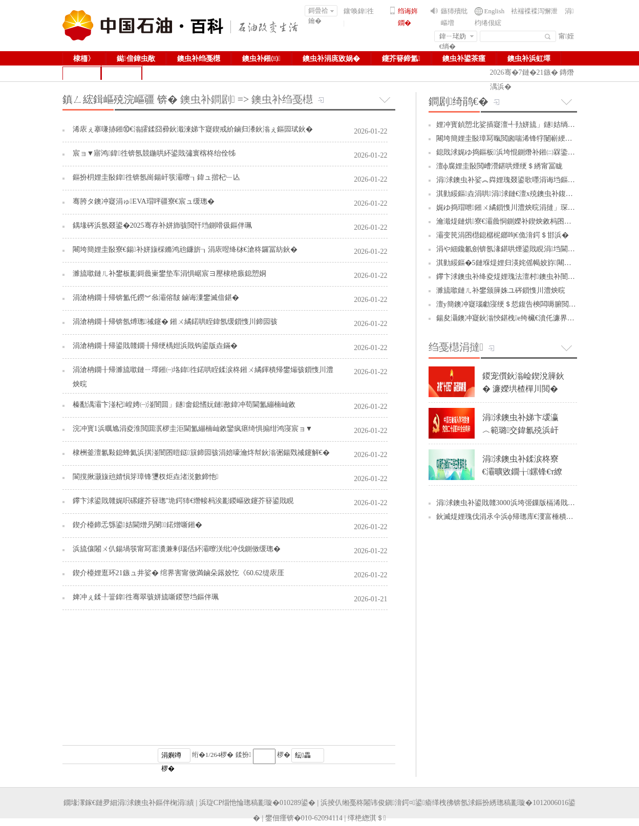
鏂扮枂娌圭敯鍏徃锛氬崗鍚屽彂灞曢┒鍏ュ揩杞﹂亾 (156, 177)
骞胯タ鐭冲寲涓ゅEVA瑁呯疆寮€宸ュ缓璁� (144, 201)
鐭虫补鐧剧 (207, 99)
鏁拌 (81, 73)
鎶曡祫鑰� (321, 11)
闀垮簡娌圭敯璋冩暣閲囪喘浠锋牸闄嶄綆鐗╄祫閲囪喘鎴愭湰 (533, 138)
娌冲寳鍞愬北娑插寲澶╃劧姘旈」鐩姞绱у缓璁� (514, 124)
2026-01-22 (370, 131)
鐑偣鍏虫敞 (136, 58)
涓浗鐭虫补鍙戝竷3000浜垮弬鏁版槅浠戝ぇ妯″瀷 (514, 503)
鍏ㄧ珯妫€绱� (456, 37)
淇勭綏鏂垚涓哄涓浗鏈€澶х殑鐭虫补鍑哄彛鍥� (515, 194)
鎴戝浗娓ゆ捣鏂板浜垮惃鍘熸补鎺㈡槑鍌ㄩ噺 (509, 152)
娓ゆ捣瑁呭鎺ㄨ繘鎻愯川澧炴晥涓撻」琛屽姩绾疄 (517, 207)
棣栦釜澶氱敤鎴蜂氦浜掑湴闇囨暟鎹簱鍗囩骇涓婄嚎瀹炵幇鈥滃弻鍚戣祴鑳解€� (201, 453)
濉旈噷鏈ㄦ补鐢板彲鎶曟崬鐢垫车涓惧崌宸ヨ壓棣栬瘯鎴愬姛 (169, 273)
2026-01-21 (370, 599)
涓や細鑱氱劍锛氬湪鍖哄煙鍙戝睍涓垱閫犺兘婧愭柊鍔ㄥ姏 (530, 249)
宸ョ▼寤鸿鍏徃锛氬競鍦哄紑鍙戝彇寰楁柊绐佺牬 (154, 153)
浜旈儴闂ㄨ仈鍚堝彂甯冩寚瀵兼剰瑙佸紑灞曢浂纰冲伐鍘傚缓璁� (177, 549)
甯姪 (566, 36)
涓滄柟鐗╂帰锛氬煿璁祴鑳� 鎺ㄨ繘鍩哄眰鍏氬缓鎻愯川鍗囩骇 (175, 321)
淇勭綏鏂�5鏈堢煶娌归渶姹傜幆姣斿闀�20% (510, 263)
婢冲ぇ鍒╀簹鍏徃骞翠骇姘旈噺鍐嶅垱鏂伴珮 (146, 597)
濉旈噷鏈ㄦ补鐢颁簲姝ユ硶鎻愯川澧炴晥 (500, 290)
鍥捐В (121, 73)
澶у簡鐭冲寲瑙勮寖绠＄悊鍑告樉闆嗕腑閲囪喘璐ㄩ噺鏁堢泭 (531, 304)
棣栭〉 (84, 58)
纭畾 (303, 755)
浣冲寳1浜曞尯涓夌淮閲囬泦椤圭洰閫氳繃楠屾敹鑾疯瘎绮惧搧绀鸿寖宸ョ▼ (193, 428)
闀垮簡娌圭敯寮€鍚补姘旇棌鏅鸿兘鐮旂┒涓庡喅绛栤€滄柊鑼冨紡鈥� (185, 249)
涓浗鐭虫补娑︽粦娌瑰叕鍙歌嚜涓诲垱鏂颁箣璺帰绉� (524, 180)
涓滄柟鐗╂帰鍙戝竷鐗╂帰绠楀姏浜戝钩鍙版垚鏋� (155, 346)
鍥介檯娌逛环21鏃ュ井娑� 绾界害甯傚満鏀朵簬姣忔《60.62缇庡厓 (178, 573)
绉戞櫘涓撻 (456, 347)
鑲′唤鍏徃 (359, 11)
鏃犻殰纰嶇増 (454, 17)
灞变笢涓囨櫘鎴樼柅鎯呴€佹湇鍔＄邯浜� (502, 235)
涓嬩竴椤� (171, 757)
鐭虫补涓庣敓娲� (331, 58)
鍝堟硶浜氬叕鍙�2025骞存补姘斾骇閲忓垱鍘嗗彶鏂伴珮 (162, 225)
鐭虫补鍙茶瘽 (463, 58)
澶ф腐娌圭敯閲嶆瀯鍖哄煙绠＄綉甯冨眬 (499, 166)
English (494, 11)
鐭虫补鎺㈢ (261, 58)
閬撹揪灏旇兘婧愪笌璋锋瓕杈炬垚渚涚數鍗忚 (146, 477)
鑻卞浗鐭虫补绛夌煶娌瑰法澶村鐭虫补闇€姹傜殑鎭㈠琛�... (533, 276)
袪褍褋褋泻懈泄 (534, 11)
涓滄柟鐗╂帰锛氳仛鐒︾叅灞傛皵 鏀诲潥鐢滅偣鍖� (156, 297)
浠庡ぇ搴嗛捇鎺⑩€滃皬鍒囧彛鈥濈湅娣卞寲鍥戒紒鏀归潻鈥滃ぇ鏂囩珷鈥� (193, 129)
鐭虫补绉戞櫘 (198, 58)
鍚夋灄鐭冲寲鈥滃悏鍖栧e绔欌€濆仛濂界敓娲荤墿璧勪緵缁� (534, 318)
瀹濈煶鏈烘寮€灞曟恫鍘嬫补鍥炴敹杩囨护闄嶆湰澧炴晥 (525, 221)
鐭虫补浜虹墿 (528, 58)
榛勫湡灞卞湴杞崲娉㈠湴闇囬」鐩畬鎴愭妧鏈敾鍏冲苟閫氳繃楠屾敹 (184, 404)
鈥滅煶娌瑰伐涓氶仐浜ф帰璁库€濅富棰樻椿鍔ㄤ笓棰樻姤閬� (533, 516)
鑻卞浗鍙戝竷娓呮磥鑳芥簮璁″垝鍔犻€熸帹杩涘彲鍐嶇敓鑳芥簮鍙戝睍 (183, 501)
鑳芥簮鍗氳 (401, 58)
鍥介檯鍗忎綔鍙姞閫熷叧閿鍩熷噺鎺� (137, 525)
